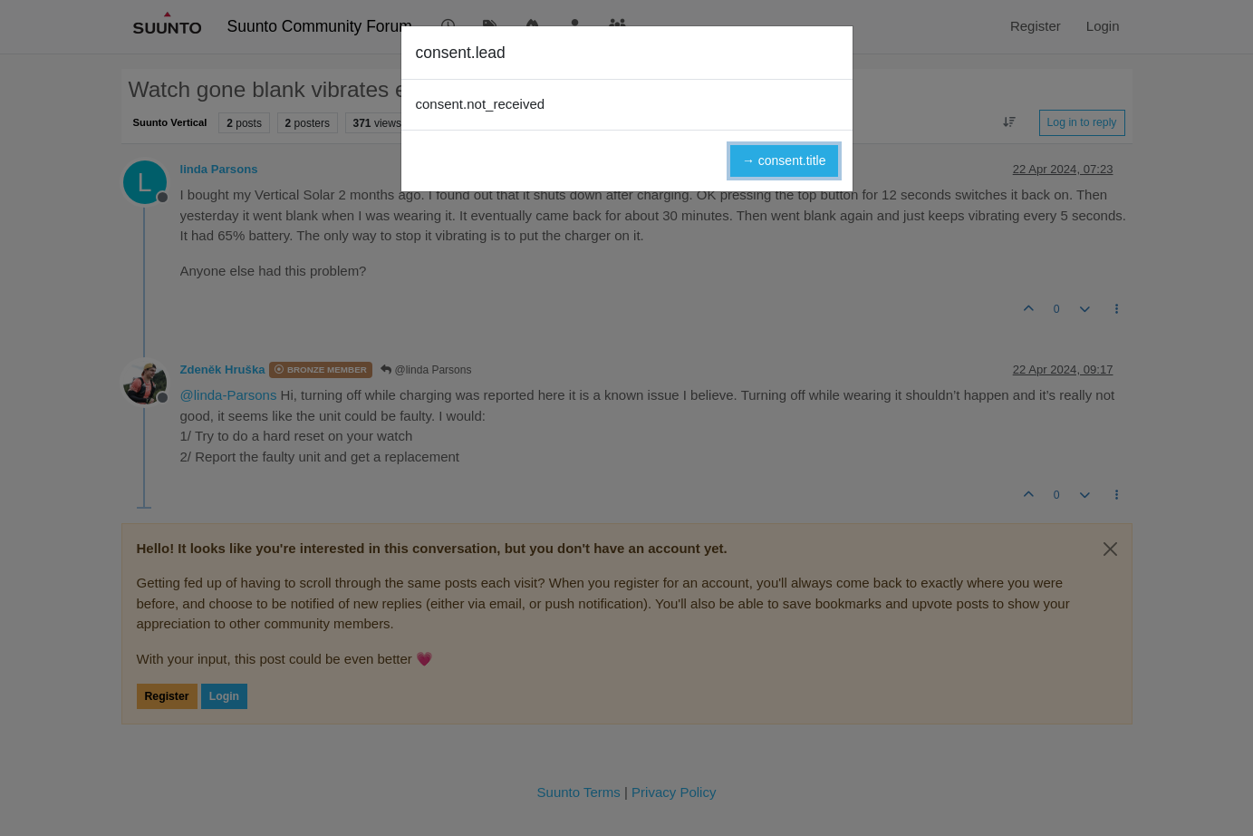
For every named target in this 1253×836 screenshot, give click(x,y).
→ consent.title (784, 160)
